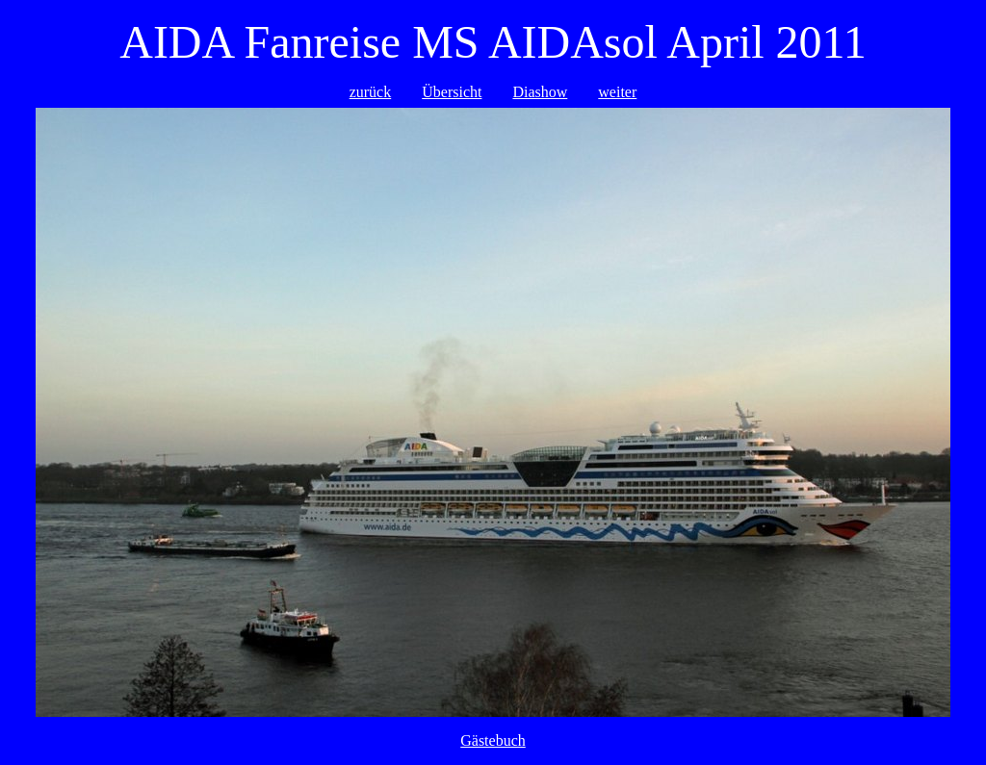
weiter (617, 92)
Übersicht (451, 92)
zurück (371, 92)
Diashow (539, 92)
